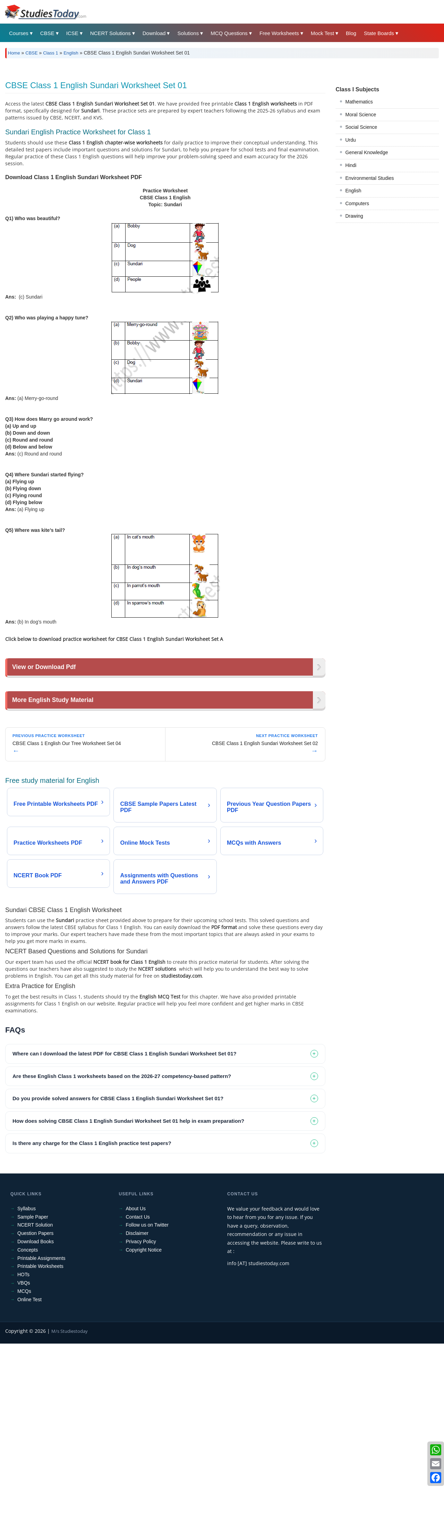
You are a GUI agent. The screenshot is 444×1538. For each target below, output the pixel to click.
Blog (351, 33)
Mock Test (322, 33)
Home (14, 53)
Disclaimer (137, 1427)
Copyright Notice (144, 1444)
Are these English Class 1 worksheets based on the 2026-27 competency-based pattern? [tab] (121, 1270)
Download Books (35, 1436)
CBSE (47, 33)
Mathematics (359, 199)
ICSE (72, 33)
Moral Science (360, 212)
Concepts (27, 1444)
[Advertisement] (213, 115)
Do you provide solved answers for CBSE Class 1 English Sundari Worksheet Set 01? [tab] (117, 1293)
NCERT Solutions (110, 33)
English (70, 53)
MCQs (24, 1485)
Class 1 (50, 53)
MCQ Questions (229, 33)
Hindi (351, 262)
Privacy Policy (141, 1436)
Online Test (29, 1494)
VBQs (23, 1477)
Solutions (188, 33)
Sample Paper (32, 1411)
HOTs (23, 1469)
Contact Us (138, 1411)
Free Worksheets (279, 33)
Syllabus (26, 1403)
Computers (357, 300)
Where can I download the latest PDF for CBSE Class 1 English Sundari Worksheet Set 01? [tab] (124, 1248)
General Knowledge (366, 249)
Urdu (350, 237)
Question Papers (35, 1427)
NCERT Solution (35, 1419)
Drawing (354, 313)
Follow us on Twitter (147, 1419)
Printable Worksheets (40, 1460)
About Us (136, 1403)
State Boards (379, 33)
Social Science (361, 224)
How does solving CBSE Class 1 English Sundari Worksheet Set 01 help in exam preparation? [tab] (128, 1315)
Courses (18, 33)
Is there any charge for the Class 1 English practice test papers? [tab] (91, 1337)
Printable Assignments (41, 1452)
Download (154, 33)
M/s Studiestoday (69, 1525)
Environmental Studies (369, 275)
